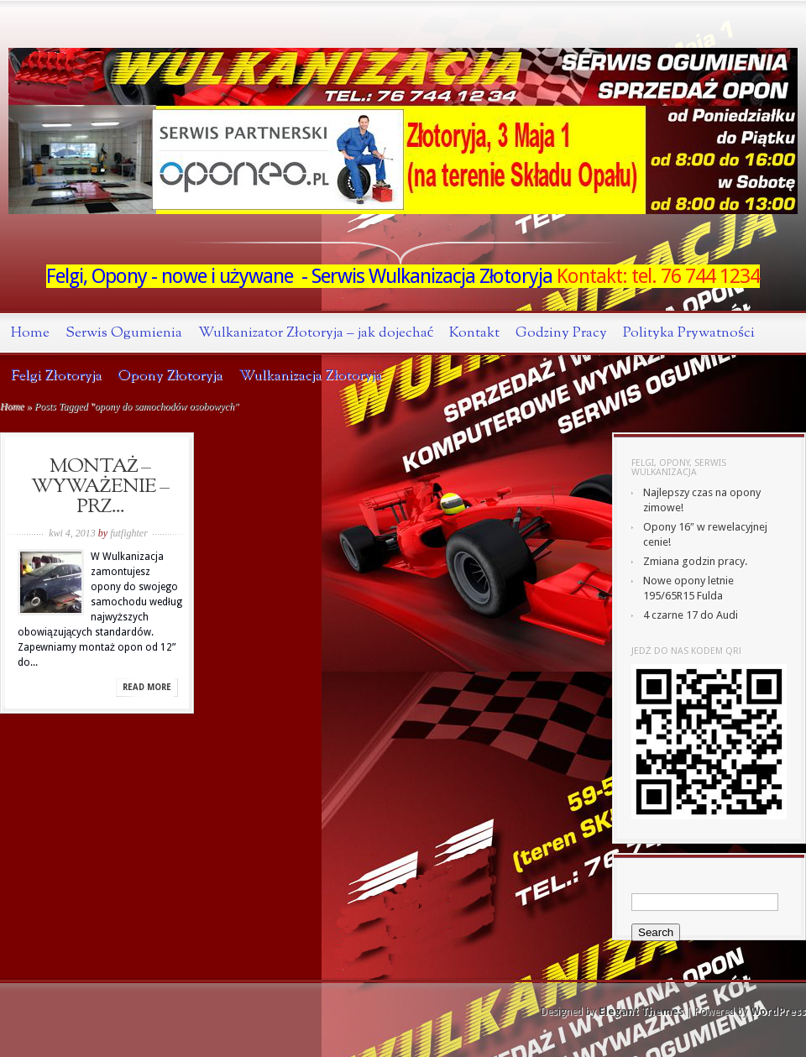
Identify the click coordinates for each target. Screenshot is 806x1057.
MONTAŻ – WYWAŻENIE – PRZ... (100, 487)
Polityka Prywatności (689, 333)
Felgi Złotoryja (56, 375)
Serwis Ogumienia (123, 333)
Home (30, 333)
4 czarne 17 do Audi (690, 615)
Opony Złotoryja (170, 375)
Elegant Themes (641, 1012)
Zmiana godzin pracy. (695, 561)
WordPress (778, 1012)
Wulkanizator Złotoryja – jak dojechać (315, 333)
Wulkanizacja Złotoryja (310, 375)
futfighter (129, 533)
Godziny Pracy (561, 333)
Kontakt (474, 333)
